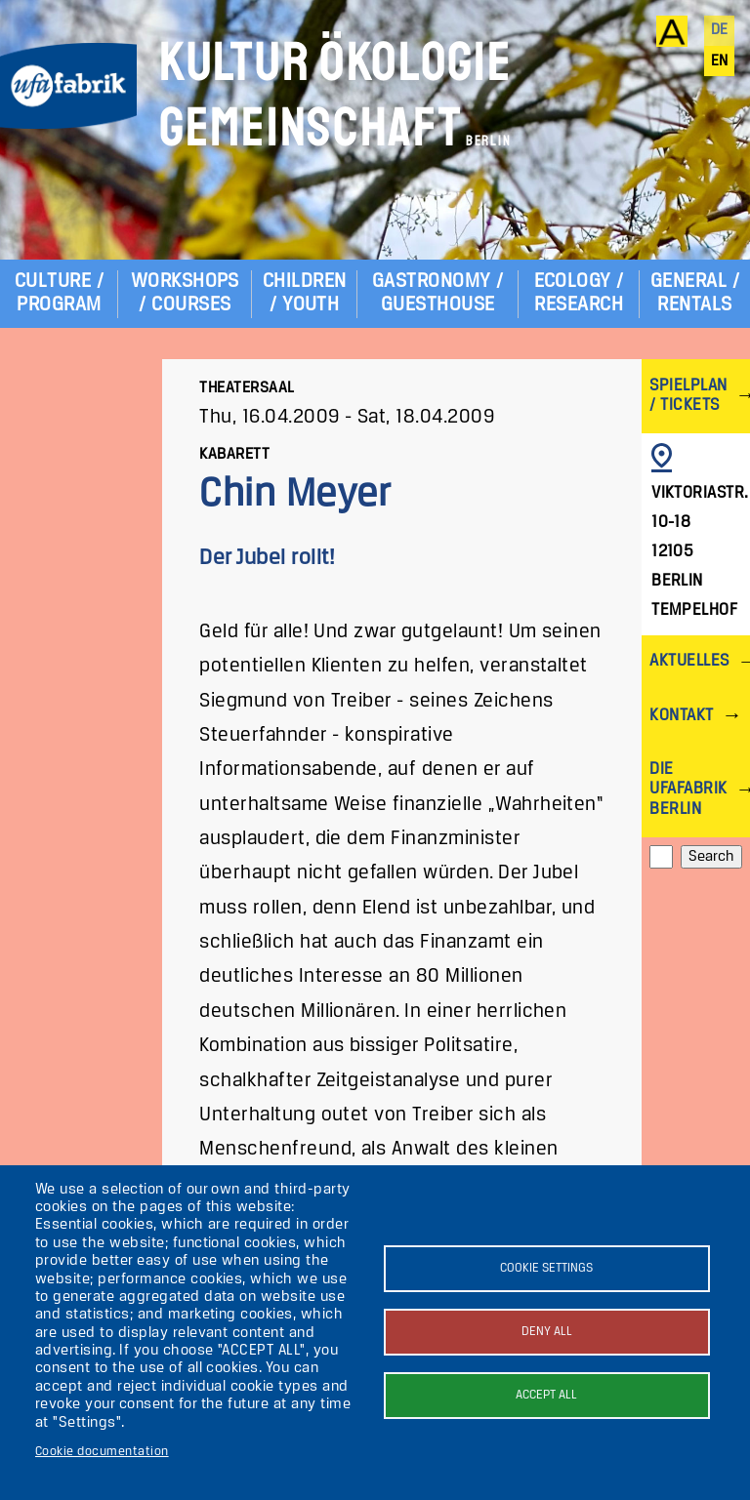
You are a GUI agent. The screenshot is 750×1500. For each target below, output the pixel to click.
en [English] (720, 61)
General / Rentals (694, 293)
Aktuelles (689, 661)
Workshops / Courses (185, 293)
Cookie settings (546, 1268)
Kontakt (681, 716)
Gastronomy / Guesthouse (438, 293)
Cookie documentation (102, 1451)
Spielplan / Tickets (688, 396)
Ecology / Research (579, 293)
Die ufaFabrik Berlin (688, 789)
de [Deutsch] (720, 30)
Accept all (546, 1395)
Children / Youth (305, 293)
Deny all (546, 1331)
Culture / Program (59, 293)
